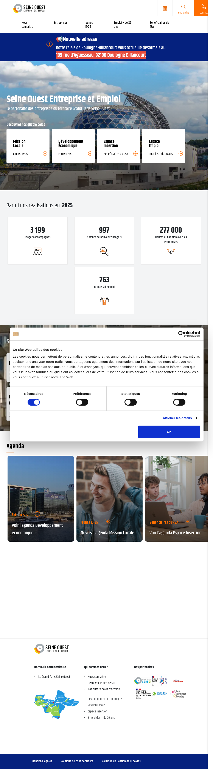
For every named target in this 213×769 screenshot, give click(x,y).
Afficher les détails (177, 418)
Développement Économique (105, 699)
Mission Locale (96, 705)
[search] (183, 8)
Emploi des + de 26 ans (101, 717)
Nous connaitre (97, 677)
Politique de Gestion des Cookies (121, 761)
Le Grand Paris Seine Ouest (54, 677)
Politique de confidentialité (77, 761)
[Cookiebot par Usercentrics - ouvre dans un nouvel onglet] (181, 334)
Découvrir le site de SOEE (102, 683)
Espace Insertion (97, 711)
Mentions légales (42, 761)
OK (169, 432)
